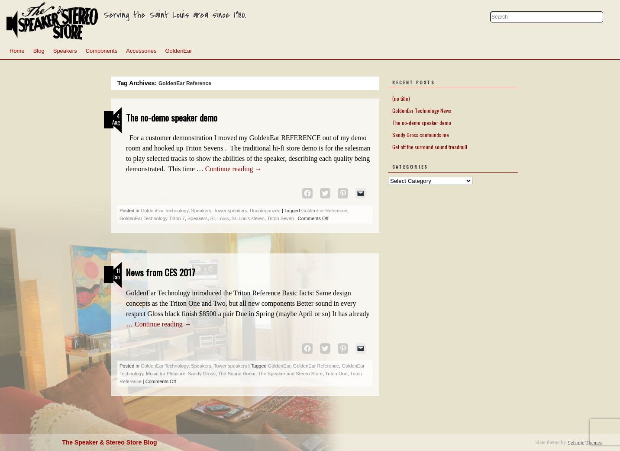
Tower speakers (230, 210)
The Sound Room (236, 373)
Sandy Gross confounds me (420, 134)
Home (17, 51)
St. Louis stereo (248, 218)
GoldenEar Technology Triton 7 (152, 218)
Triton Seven (280, 218)
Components (102, 51)
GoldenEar (178, 51)
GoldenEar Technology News (421, 110)
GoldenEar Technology (164, 210)
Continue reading (233, 169)
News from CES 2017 (160, 272)
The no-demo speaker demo (171, 117)
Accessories (141, 51)
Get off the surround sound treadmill (429, 146)
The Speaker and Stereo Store (290, 373)
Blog (39, 51)
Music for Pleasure (165, 373)
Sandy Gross (202, 373)
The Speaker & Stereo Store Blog (109, 442)
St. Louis (219, 218)
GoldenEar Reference (324, 210)
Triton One (336, 373)
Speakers (65, 51)
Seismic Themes (584, 442)
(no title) (401, 98)
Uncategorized (265, 210)
